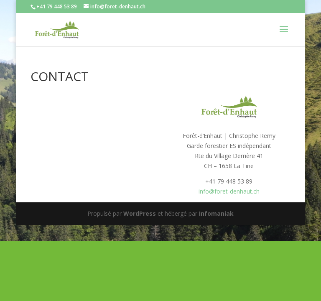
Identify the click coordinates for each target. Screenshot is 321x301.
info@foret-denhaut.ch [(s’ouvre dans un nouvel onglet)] (229, 191)
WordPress (139, 213)
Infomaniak (216, 213)
